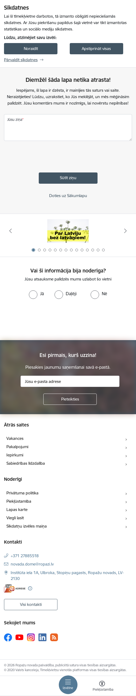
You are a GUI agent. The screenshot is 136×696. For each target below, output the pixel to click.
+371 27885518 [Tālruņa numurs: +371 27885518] (25, 555)
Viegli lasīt (15, 517)
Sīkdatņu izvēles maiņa (26, 526)
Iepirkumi (14, 454)
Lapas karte (17, 509)
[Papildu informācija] (30, 588)
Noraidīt (31, 48)
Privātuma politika (22, 492)
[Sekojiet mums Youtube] (19, 637)
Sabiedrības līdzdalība (25, 463)
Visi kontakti (31, 604)
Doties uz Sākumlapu (68, 195)
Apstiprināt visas (96, 48)
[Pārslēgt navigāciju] (68, 684)
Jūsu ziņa (14, 119)
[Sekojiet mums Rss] (54, 637)
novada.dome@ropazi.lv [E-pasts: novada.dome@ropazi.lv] (32, 564)
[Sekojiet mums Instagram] (31, 637)
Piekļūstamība (18, 501)
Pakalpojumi (17, 446)
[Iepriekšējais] (10, 231)
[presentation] (44, 158)
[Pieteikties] (70, 399)
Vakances (15, 438)
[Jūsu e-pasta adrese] (70, 381)
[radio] (36, 293)
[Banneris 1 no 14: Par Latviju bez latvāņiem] (68, 230)
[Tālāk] (125, 231)
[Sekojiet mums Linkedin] (42, 637)
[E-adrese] (14, 588)
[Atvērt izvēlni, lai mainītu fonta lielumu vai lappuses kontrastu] (102, 686)
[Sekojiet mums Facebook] (8, 637)
